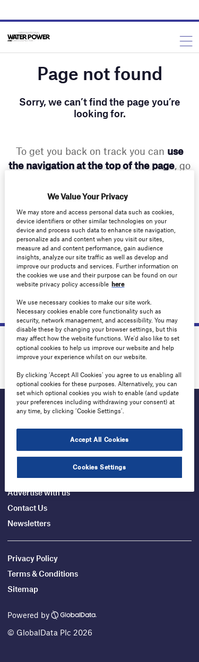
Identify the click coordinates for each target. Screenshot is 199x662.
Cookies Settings (99, 467)
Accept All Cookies (99, 439)
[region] (99, 331)
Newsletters (28, 523)
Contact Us (27, 507)
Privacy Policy (32, 558)
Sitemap (22, 589)
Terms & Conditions (42, 573)
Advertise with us (38, 492)
